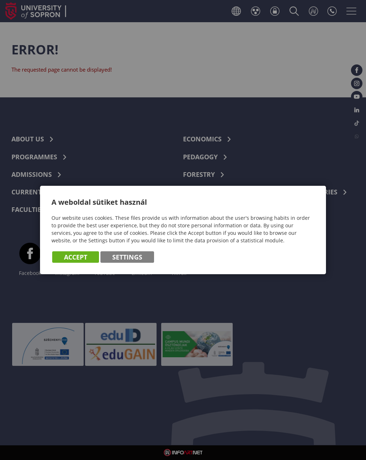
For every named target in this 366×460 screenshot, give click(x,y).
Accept (75, 257)
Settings (127, 257)
